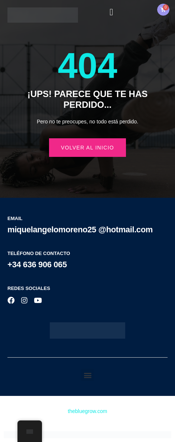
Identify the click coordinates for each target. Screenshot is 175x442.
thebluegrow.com (87, 411)
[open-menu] (111, 12)
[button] (87, 375)
